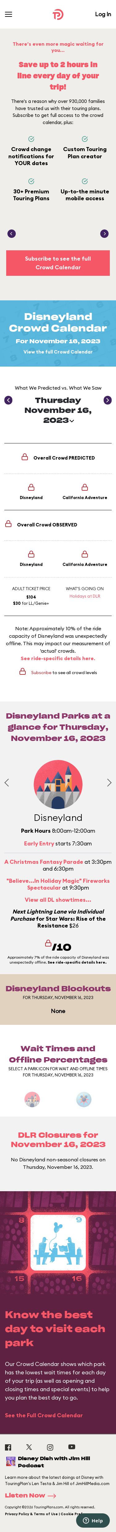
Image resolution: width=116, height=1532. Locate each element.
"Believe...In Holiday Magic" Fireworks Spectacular (58, 884)
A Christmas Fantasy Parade (43, 861)
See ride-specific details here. (58, 658)
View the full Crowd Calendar (58, 352)
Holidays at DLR (85, 596)
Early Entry (39, 843)
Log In (103, 14)
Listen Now (32, 1496)
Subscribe (41, 672)
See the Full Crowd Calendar (44, 1415)
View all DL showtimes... (58, 899)
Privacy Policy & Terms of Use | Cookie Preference (50, 1514)
